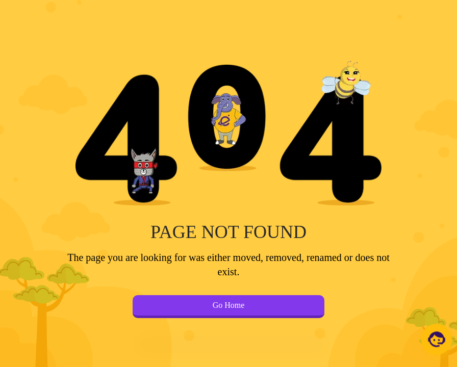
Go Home (229, 305)
